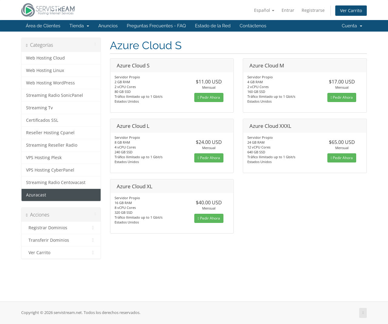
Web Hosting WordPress (50, 83)
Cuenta (352, 26)
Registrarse (313, 10)
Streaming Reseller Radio (51, 145)
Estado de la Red (212, 26)
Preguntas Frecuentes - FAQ (156, 26)
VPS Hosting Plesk (44, 157)
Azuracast (36, 195)
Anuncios (108, 26)
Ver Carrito (351, 10)
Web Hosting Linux (45, 70)
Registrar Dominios (61, 227)
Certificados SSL (42, 120)
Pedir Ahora (209, 97)
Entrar (288, 10)
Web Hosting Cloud (45, 58)
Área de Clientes (43, 26)
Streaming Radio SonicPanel (54, 95)
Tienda (79, 26)
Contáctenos (253, 26)
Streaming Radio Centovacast (55, 182)
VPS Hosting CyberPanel (50, 170)
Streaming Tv (39, 108)
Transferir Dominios (61, 240)
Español (264, 10)
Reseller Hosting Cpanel (50, 132)
